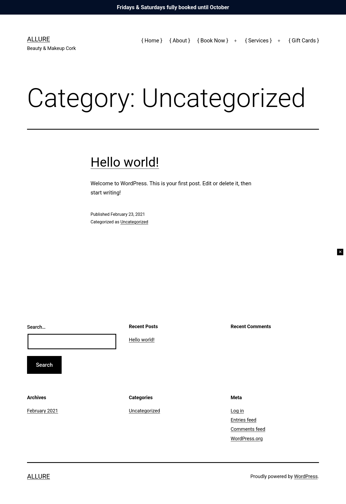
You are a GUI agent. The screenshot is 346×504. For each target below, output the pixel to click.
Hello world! (125, 162)
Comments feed (248, 429)
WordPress (306, 476)
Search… (36, 327)
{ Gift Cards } (304, 40)
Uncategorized (134, 221)
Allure (38, 39)
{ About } (179, 40)
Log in (237, 411)
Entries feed (243, 420)
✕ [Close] (340, 251)
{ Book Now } (212, 40)
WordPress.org (247, 438)
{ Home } (151, 40)
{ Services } (258, 40)
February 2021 (42, 411)
